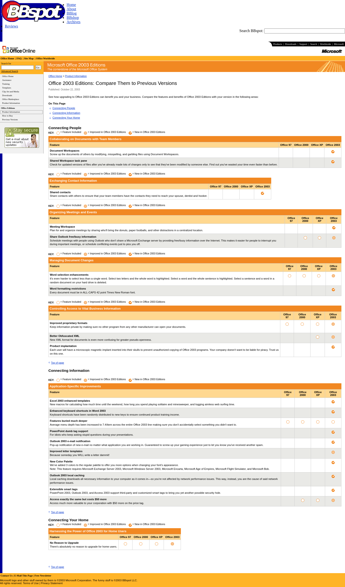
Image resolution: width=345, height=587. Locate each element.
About (71, 9)
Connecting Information (66, 112)
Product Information (76, 76)
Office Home (55, 76)
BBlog (72, 13)
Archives (73, 22)
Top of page (57, 363)
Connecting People (63, 108)
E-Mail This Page (23, 575)
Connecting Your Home (66, 117)
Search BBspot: (251, 31)
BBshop (73, 18)
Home (71, 5)
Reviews (11, 26)
